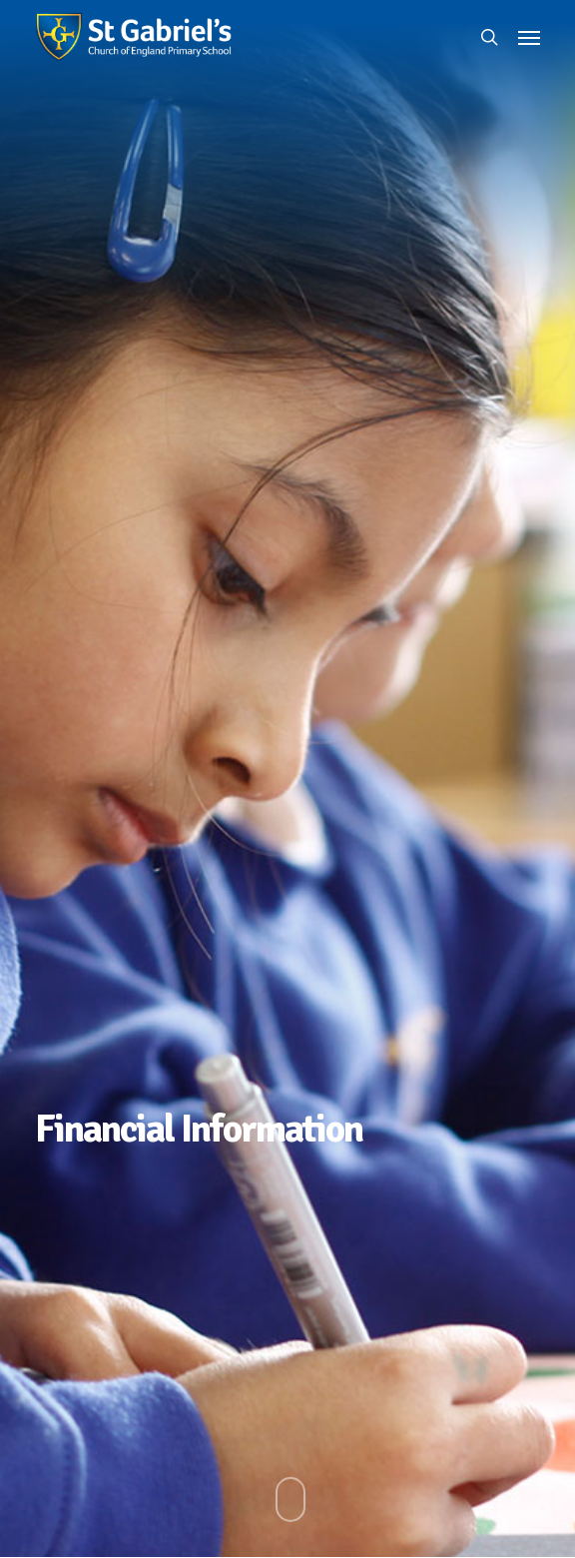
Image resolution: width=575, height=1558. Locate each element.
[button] (529, 37)
